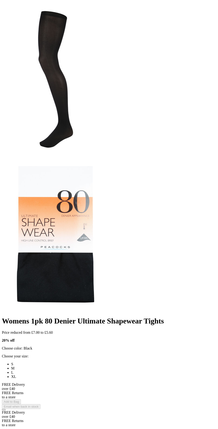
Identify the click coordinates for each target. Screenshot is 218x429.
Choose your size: (15, 356)
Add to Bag (11, 401)
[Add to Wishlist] (4, 409)
